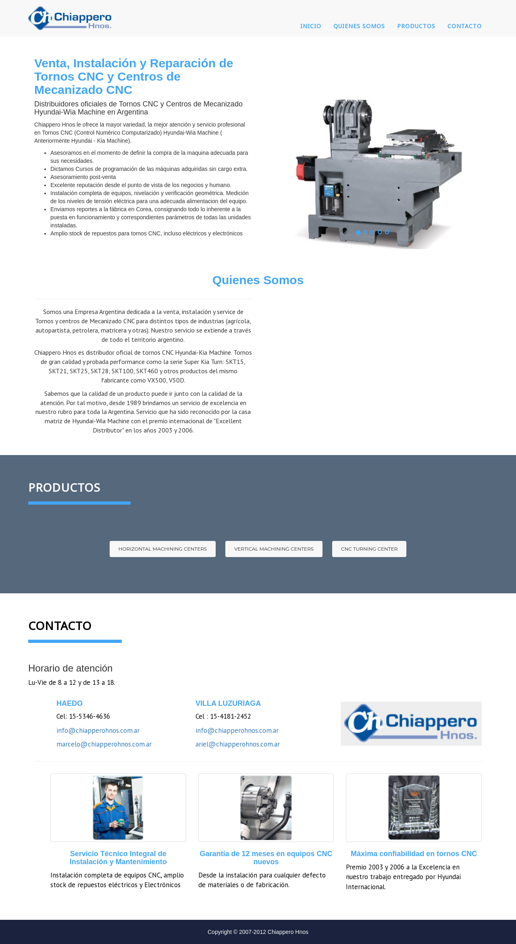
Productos (416, 26)
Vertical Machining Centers (274, 549)
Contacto (464, 26)
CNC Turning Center (369, 549)
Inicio (310, 26)
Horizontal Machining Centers (163, 549)
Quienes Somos (359, 26)
